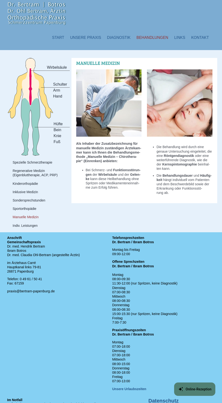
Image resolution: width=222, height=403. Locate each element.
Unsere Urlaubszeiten (129, 389)
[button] (85, 37)
